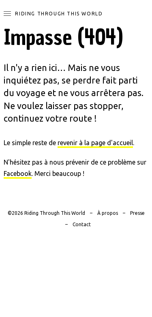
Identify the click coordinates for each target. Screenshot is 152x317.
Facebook (18, 173)
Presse (137, 213)
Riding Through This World (59, 13)
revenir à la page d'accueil (95, 142)
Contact (82, 224)
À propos (107, 213)
